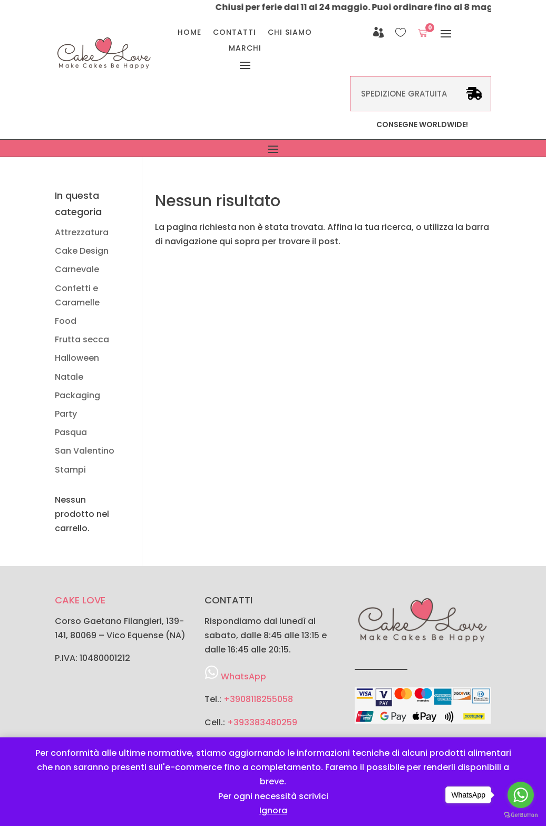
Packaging (77, 395)
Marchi (245, 48)
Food (65, 321)
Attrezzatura (82, 232)
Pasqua (71, 432)
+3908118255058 (258, 699)
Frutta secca (82, 339)
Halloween (77, 358)
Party (66, 414)
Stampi (70, 470)
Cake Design (82, 251)
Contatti (234, 32)
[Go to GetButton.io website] (521, 815)
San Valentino (84, 451)
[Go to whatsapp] (521, 795)
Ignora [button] (273, 810)
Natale (69, 377)
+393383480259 (262, 722)
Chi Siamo (290, 32)
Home (189, 32)
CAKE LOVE (80, 600)
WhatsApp (243, 676)
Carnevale (77, 269)
